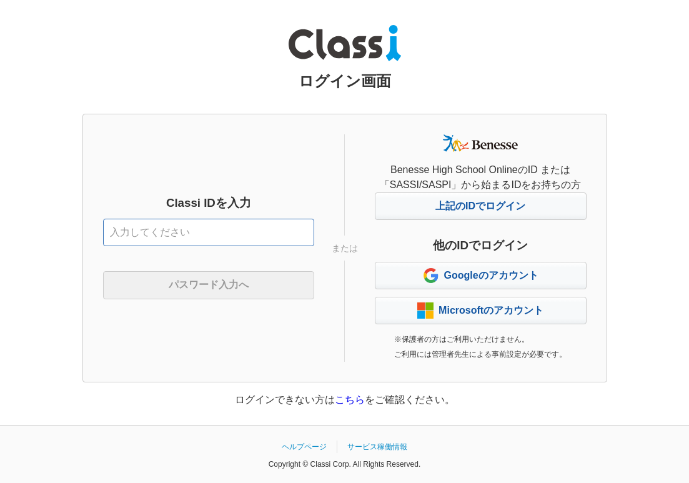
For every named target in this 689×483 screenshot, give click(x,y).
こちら (350, 399)
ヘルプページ (304, 447)
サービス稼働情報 (377, 447)
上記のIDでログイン (480, 206)
